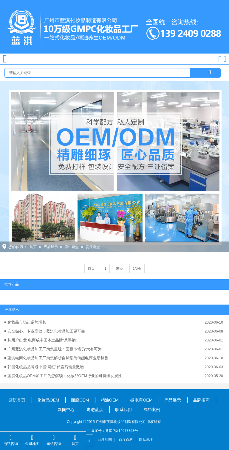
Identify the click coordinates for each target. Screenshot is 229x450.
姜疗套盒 (93, 247)
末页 (119, 268)
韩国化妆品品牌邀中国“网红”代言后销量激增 (45, 367)
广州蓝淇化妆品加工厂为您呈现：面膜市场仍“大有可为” (55, 349)
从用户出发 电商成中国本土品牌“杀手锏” (42, 340)
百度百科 (126, 440)
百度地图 (105, 440)
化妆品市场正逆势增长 (26, 322)
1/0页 (137, 268)
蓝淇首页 (17, 400)
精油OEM (110, 400)
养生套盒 (71, 247)
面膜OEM (80, 400)
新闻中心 (66, 409)
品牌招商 (201, 400)
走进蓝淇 (94, 409)
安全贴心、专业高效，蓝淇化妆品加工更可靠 (46, 331)
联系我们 (123, 409)
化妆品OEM (48, 400)
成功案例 (151, 409)
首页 (33, 247)
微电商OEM (141, 400)
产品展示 (51, 247)
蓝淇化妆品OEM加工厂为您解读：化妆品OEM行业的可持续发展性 (64, 376)
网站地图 (146, 440)
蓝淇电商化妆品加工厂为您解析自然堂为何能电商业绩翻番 (57, 358)
